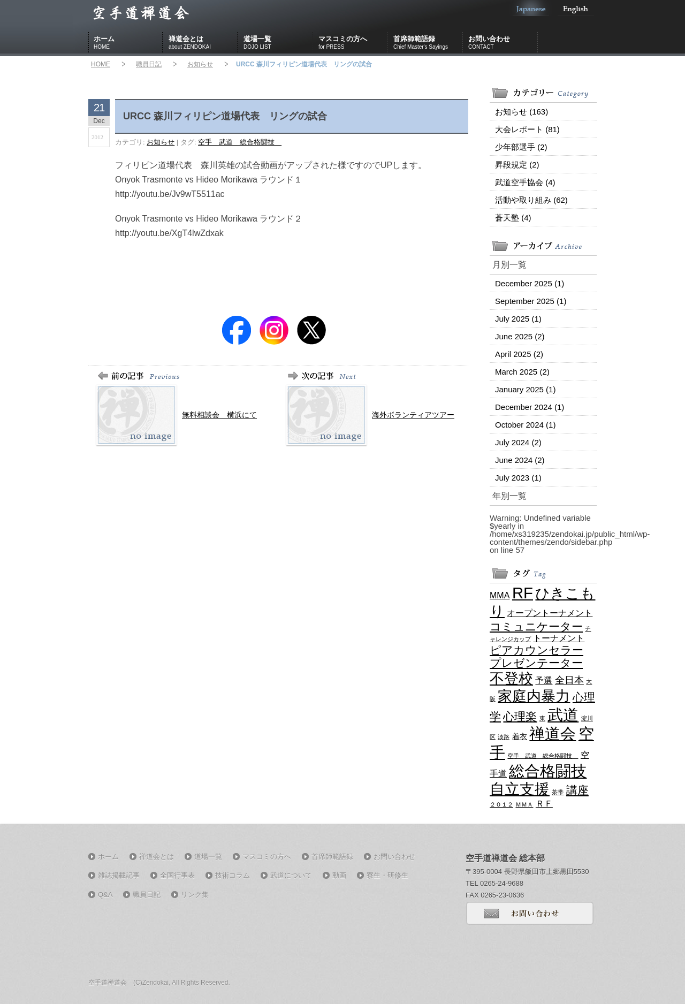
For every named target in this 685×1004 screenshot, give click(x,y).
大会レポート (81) (527, 129)
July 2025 (518, 318)
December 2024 (529, 407)
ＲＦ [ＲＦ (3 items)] (544, 803)
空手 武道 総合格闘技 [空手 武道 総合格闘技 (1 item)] (542, 755)
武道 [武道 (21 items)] (563, 715)
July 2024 (518, 442)
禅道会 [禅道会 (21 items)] (552, 733)
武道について (291, 875)
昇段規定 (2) (517, 164)
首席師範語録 (428, 43)
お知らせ (200, 64)
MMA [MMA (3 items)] (499, 595)
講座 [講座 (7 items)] (577, 790)
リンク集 (195, 895)
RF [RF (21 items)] (522, 593)
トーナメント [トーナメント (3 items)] (558, 638)
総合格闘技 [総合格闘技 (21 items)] (548, 771)
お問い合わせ (503, 43)
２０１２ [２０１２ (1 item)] (501, 804)
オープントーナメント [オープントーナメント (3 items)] (549, 613)
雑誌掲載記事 (119, 875)
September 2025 (530, 301)
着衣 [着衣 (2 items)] (519, 736)
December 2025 (529, 283)
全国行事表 (177, 875)
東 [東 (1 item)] (542, 718)
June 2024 (520, 460)
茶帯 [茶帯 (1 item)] (558, 792)
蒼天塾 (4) (513, 217)
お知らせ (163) (521, 111)
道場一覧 (278, 43)
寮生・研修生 (387, 875)
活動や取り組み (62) (531, 199)
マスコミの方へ (353, 43)
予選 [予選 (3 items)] (543, 680)
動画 (339, 875)
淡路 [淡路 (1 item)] (503, 737)
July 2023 (518, 477)
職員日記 (149, 64)
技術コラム (232, 875)
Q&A (105, 895)
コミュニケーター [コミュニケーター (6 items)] (536, 626)
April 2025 (519, 354)
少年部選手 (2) (521, 146)
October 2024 (525, 424)
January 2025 (525, 389)
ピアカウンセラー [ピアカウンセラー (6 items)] (536, 650)
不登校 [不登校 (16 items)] (511, 678)
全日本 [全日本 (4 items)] (569, 680)
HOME (100, 64)
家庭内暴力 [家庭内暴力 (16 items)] (534, 696)
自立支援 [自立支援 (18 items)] (520, 788)
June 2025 (520, 336)
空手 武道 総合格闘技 (239, 142)
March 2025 (522, 371)
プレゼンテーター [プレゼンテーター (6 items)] (536, 663)
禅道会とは (203, 43)
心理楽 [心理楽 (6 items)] (520, 716)
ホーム (128, 43)
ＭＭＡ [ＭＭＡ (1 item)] (524, 804)
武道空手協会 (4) (525, 182)
